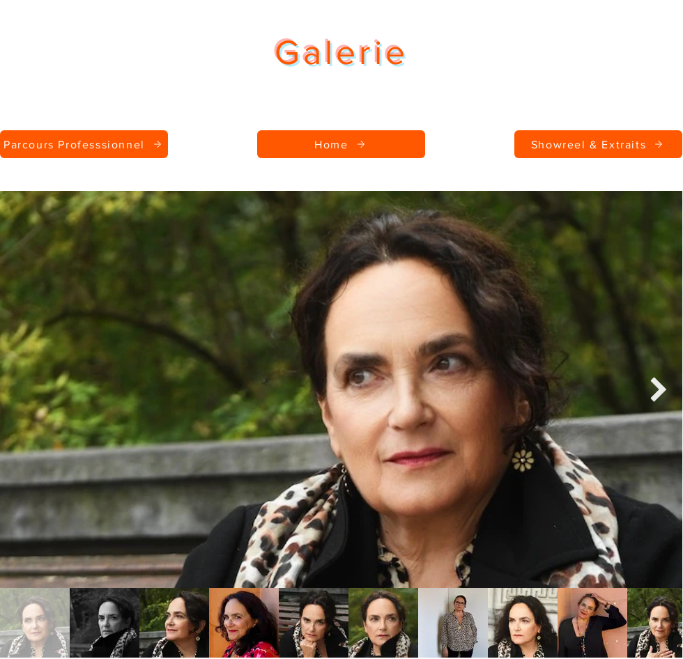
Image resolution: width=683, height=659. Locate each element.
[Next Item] (658, 389)
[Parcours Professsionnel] (84, 144)
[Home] (341, 144)
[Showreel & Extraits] (598, 144)
